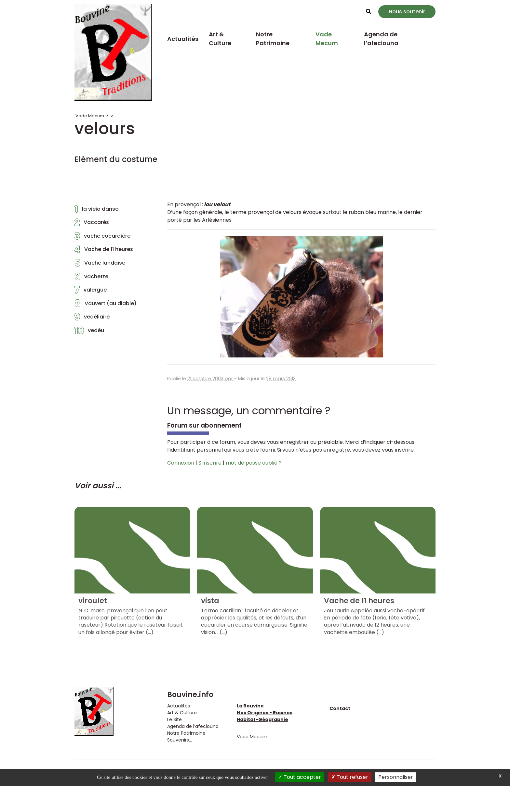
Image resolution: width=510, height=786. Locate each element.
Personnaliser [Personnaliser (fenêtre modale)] (395, 777)
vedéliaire (92, 318)
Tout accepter (299, 777)
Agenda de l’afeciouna (381, 38)
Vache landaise (99, 264)
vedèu (89, 332)
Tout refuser (349, 777)
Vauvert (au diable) (105, 305)
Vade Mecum (326, 38)
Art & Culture (220, 38)
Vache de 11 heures (103, 251)
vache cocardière (102, 238)
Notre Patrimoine (272, 38)
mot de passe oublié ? (254, 463)
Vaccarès (91, 224)
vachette (91, 278)
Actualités (182, 39)
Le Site (174, 719)
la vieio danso (96, 211)
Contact (339, 708)
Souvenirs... (179, 740)
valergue (90, 291)
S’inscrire (209, 463)
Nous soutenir (407, 11)
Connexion (180, 463)
